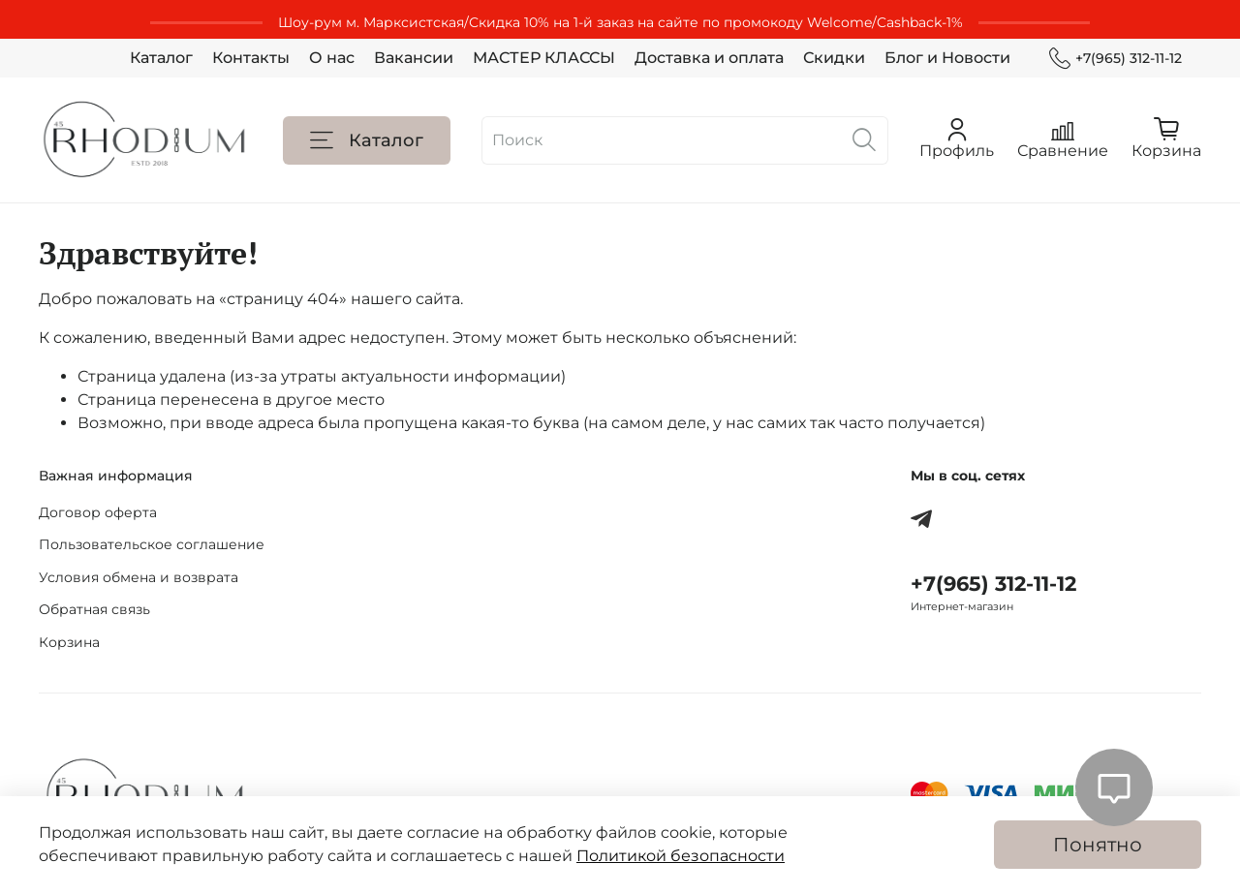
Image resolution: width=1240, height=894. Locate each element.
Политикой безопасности (680, 856)
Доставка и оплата (709, 57)
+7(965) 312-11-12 (1115, 58)
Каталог (161, 57)
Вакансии (413, 57)
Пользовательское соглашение (151, 544)
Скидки (834, 57)
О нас (332, 57)
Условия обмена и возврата (138, 577)
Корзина (69, 642)
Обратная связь (94, 609)
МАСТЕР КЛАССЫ (544, 57)
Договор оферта (98, 512)
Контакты (251, 57)
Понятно (1097, 844)
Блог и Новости (947, 57)
